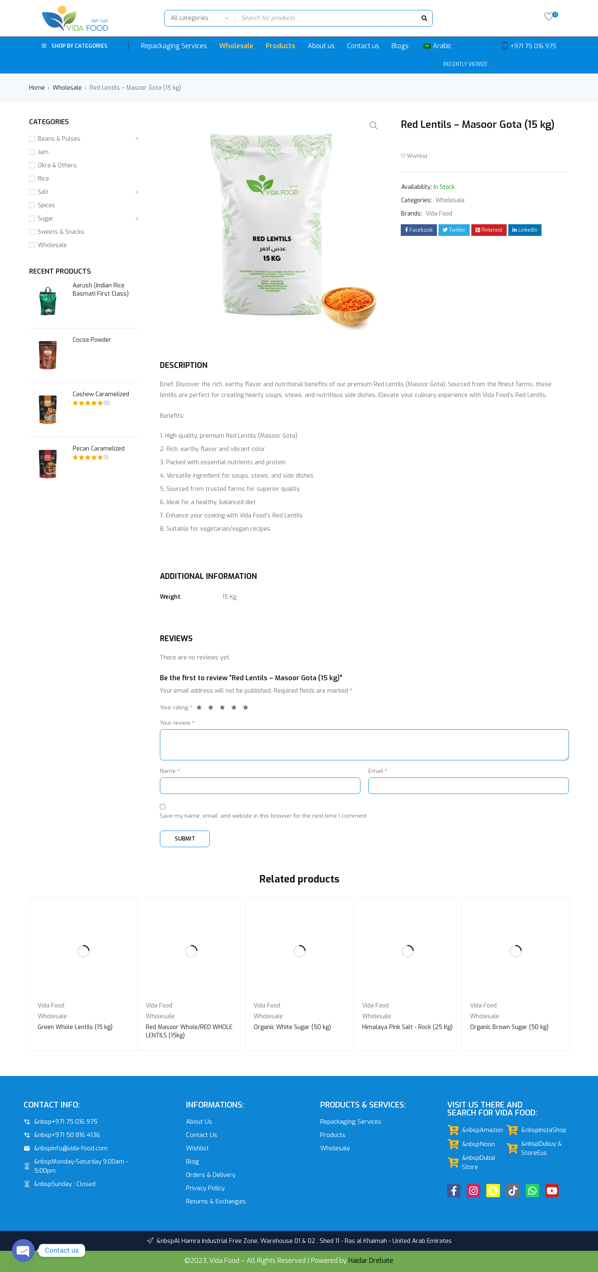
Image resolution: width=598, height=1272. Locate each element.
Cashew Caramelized (101, 394)
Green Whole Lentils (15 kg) (75, 1027)
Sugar (46, 219)
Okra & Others (57, 165)
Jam (43, 152)
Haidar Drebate (370, 1260)
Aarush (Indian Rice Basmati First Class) (101, 290)
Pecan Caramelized (99, 449)
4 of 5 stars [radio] (236, 709)
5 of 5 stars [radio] (248, 709)
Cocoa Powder (92, 340)
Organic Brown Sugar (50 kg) (509, 1027)
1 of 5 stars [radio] (201, 709)
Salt (43, 192)
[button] (374, 125)
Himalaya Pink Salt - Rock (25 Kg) (407, 1027)
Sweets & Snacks (61, 232)
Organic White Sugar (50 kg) (292, 1027)
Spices (46, 205)
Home (37, 88)
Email (377, 770)
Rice (43, 179)
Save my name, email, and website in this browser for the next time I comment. (264, 815)
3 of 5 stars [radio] (225, 709)
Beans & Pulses (59, 139)
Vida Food (439, 214)
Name (170, 770)
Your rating (176, 707)
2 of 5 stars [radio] (213, 709)
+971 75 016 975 (533, 46)
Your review (177, 722)
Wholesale (67, 88)
